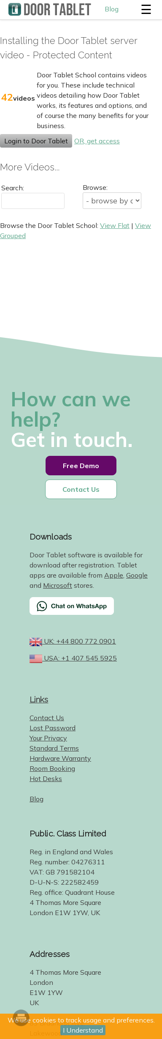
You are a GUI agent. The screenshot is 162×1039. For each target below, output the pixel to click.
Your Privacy (48, 738)
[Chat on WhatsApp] (92, 611)
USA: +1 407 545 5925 (79, 658)
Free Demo (81, 465)
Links (39, 699)
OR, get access (97, 141)
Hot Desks (46, 778)
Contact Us (81, 489)
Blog (112, 9)
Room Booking (52, 768)
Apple (113, 575)
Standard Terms (54, 748)
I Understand (83, 1030)
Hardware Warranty (60, 758)
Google (137, 575)
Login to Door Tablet (36, 141)
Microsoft (57, 585)
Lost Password (53, 728)
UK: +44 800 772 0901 (79, 641)
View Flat (115, 225)
